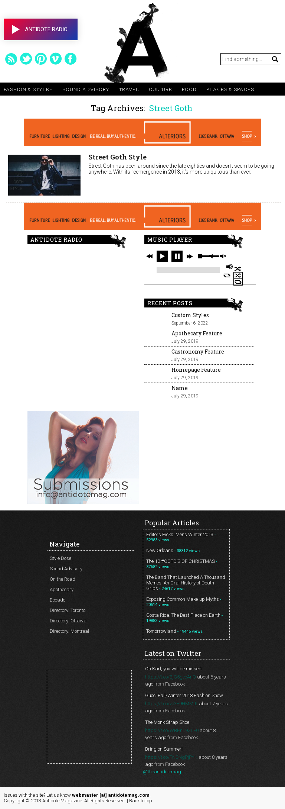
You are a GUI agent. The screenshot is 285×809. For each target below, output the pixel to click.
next (189, 256)
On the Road (62, 579)
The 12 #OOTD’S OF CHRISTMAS (180, 561)
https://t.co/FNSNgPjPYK (171, 757)
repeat (227, 275)
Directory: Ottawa (68, 620)
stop (200, 256)
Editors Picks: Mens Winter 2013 (179, 534)
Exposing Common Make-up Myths (182, 599)
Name (179, 387)
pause (177, 256)
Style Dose (60, 558)
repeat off (238, 282)
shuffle (238, 268)
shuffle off (238, 275)
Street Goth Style (117, 156)
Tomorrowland (161, 631)
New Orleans (159, 550)
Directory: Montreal (69, 631)
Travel (129, 89)
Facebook (175, 684)
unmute (222, 256)
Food (189, 89)
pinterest (41, 58)
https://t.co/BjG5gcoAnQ (170, 677)
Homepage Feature (196, 369)
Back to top (140, 800)
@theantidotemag (162, 771)
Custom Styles (190, 315)
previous (149, 256)
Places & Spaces (230, 89)
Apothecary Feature (196, 333)
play (162, 256)
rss (11, 58)
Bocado (57, 600)
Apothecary (61, 589)
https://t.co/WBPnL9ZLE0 (172, 730)
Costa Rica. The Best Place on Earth (183, 615)
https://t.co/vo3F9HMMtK (171, 703)
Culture (160, 89)
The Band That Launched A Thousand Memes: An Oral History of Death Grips (185, 582)
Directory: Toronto (67, 610)
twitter (26, 58)
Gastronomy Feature (197, 351)
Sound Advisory (85, 89)
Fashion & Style (26, 89)
